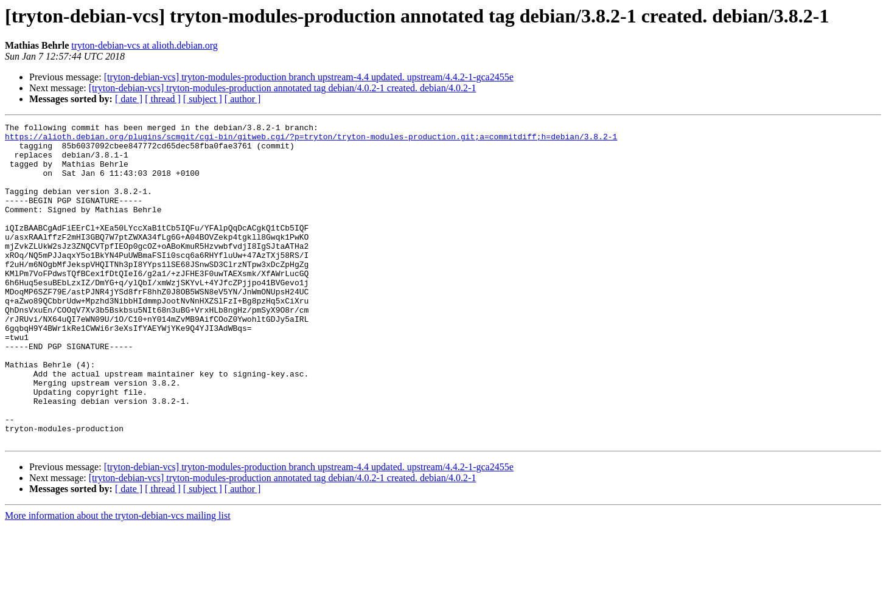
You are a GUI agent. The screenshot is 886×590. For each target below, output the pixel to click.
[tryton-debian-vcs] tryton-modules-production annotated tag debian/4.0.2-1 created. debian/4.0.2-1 (282, 88)
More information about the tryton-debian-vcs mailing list (118, 579)
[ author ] (243, 99)
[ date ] (128, 99)
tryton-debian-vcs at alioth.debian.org (144, 45)
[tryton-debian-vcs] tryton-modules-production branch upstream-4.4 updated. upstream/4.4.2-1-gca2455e (309, 77)
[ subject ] (202, 99)
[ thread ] (163, 99)
